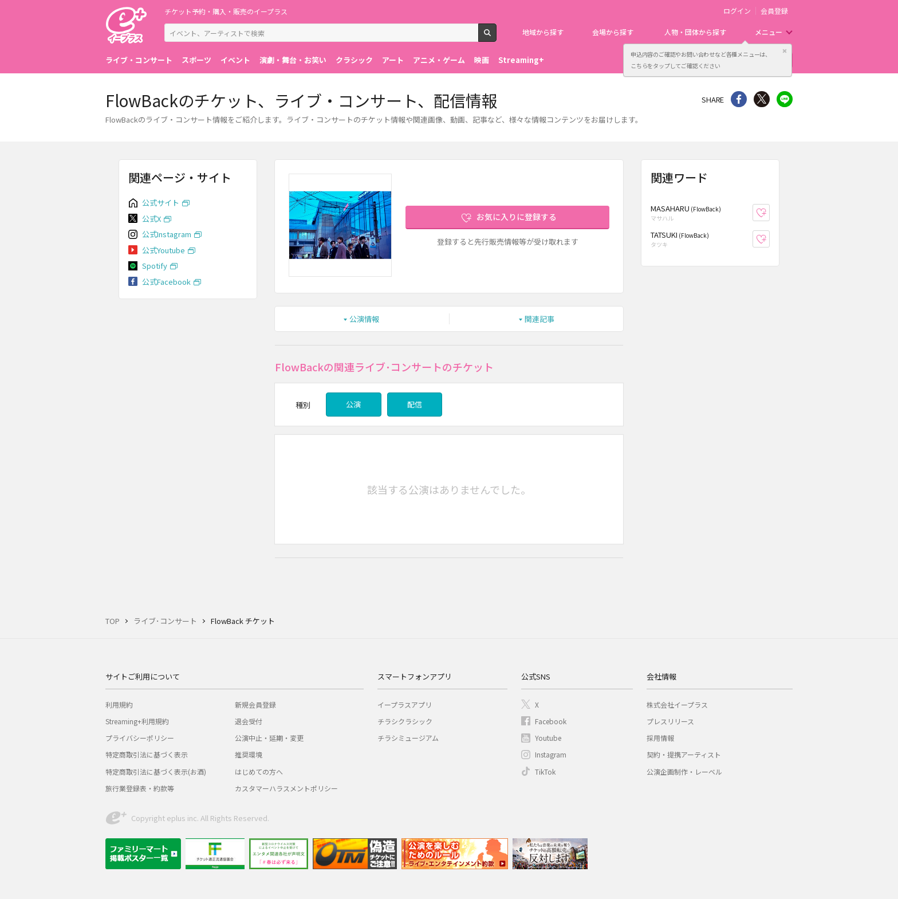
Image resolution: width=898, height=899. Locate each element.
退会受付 (248, 721)
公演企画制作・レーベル (684, 771)
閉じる (784, 51)
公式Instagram (166, 234)
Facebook (550, 721)
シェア (739, 99)
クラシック (354, 59)
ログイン (737, 11)
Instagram (550, 754)
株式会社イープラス (677, 704)
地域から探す (543, 32)
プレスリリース (670, 721)
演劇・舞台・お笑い (292, 59)
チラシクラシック (404, 721)
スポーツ (196, 59)
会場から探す (612, 32)
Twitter (762, 99)
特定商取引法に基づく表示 (146, 754)
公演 (353, 404)
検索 (496, 37)
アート (393, 59)
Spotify (154, 265)
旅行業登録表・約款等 (139, 788)
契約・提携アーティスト (684, 754)
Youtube (548, 738)
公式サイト (160, 202)
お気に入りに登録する (516, 216)
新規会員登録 (255, 704)
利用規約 (119, 704)
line (785, 99)
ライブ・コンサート (138, 59)
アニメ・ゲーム (439, 59)
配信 (414, 404)
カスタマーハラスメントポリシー (286, 788)
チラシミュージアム (408, 738)
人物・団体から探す (695, 32)
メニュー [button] (768, 32)
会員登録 (774, 11)
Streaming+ (521, 59)
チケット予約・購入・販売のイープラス (225, 11)
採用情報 (660, 738)
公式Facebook (166, 281)
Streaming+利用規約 (137, 721)
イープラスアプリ (404, 704)
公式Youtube (163, 250)
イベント (235, 59)
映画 (481, 59)
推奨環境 (248, 754)
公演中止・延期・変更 (269, 738)
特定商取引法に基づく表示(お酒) (155, 771)
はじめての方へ (259, 771)
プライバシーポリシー (139, 738)
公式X (151, 218)
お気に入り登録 (769, 212)
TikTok (545, 771)
